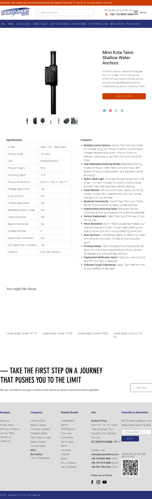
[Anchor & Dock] (23, 24)
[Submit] (130, 438)
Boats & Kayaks (38, 425)
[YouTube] (104, 482)
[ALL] (3, 24)
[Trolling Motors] (133, 24)
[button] (136, 12)
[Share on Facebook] (104, 110)
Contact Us (5, 437)
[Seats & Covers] (117, 24)
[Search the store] (64, 12)
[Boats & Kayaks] (40, 24)
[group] (76, 318)
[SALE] (11, 24)
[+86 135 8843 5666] (112, 14)
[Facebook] (92, 482)
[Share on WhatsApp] (116, 110)
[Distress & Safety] (79, 24)
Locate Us (5, 441)
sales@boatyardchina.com (105, 454)
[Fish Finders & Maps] (99, 24)
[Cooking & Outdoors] (59, 24)
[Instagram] (98, 482)
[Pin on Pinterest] (110, 110)
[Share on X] (122, 110)
